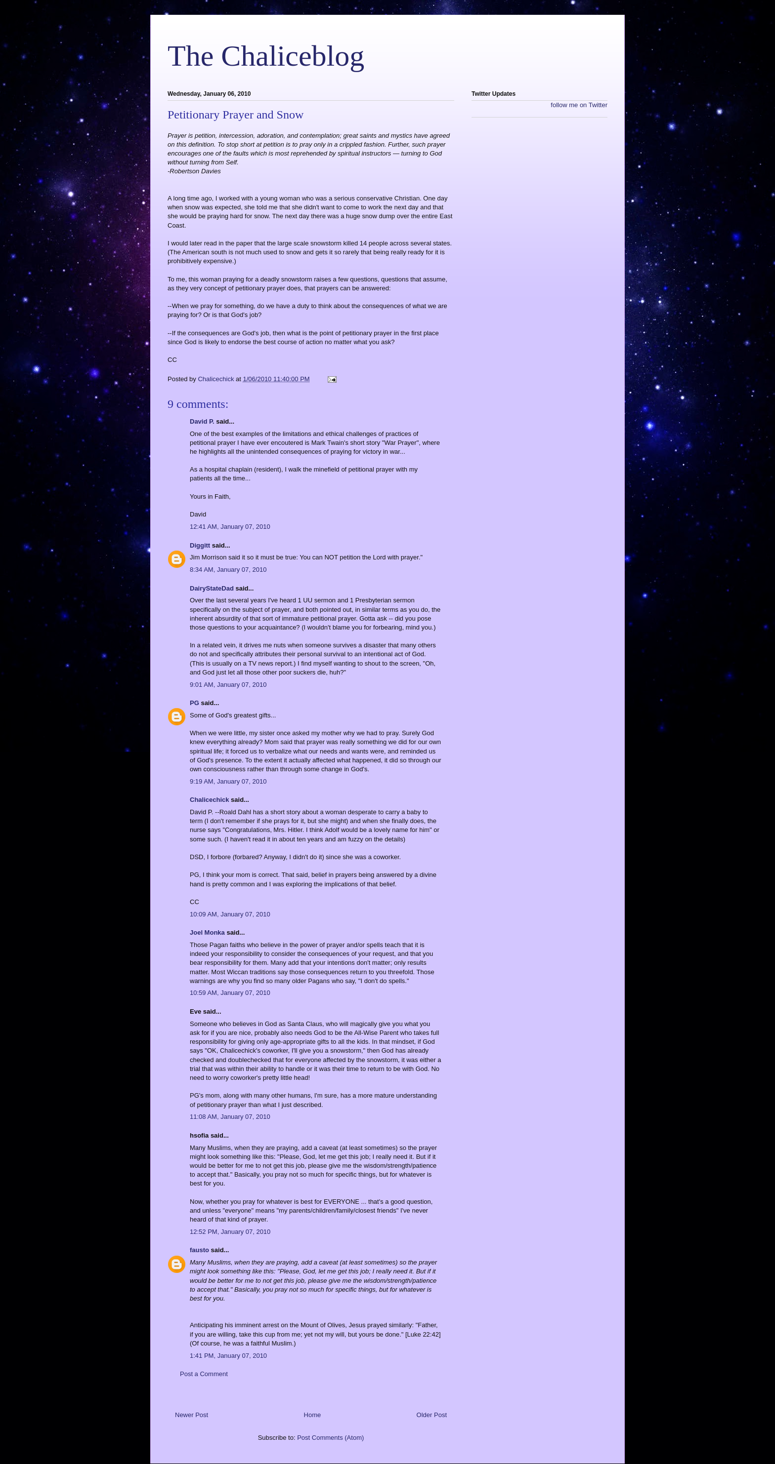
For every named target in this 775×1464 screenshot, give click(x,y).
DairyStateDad (212, 588)
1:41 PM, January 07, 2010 (228, 1355)
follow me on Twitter (579, 105)
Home (312, 1415)
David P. (202, 421)
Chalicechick (209, 799)
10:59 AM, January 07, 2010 (230, 992)
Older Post (432, 1415)
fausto (199, 1250)
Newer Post (191, 1415)
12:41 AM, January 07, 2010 (230, 526)
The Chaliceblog (266, 56)
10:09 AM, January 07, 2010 (230, 914)
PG (194, 703)
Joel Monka (207, 932)
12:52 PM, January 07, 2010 (230, 1231)
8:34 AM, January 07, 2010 (228, 569)
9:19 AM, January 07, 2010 (228, 781)
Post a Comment (204, 1374)
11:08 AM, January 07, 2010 (230, 1116)
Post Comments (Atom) (330, 1437)
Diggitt (200, 545)
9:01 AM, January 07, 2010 (228, 684)
